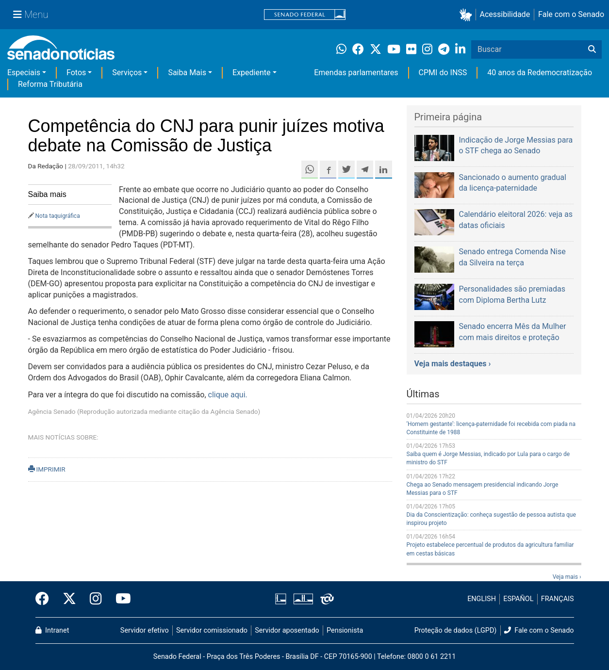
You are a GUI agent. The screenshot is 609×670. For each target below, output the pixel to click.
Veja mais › (567, 576)
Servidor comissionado (211, 630)
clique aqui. (227, 394)
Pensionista (345, 630)
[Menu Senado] (30, 14)
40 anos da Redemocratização (539, 72)
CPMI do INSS (443, 72)
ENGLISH (481, 599)
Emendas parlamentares (356, 72)
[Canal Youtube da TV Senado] (120, 599)
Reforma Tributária (50, 84)
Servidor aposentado (287, 630)
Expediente (251, 72)
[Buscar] (592, 49)
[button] (468, 14)
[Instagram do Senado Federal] (96, 599)
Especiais (23, 72)
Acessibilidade (505, 14)
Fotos (76, 72)
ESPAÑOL (518, 599)
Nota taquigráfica (57, 215)
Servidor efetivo (144, 630)
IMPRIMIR (47, 469)
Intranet (52, 630)
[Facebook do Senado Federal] (45, 599)
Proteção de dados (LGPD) (455, 630)
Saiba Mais (187, 72)
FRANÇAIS (557, 599)
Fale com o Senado (571, 14)
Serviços (127, 72)
